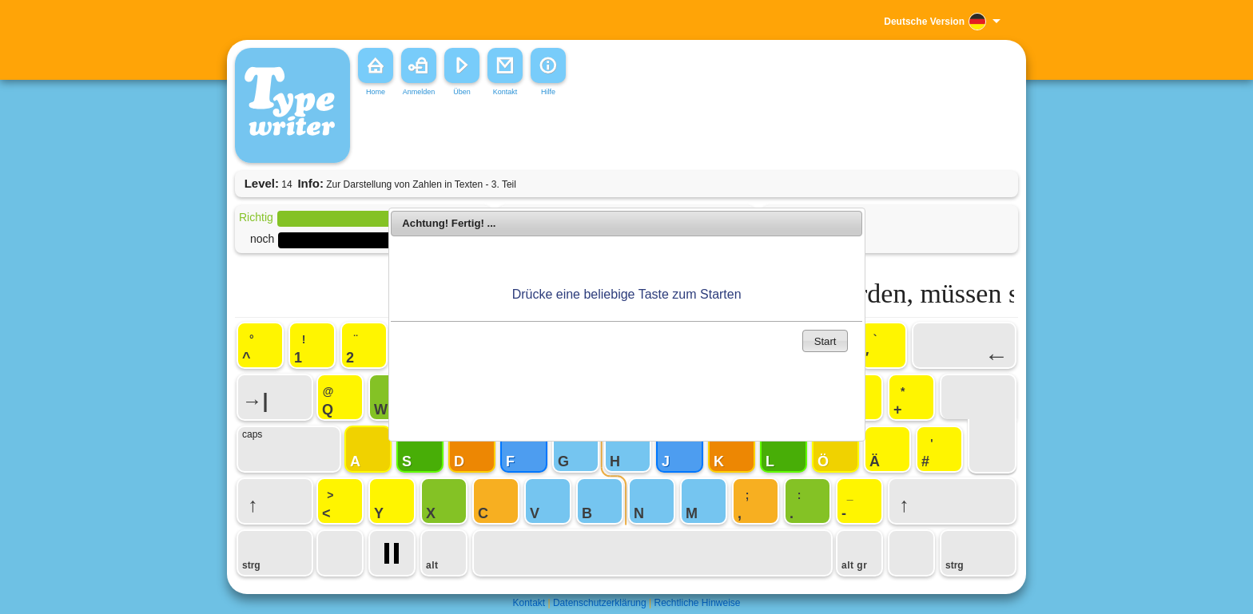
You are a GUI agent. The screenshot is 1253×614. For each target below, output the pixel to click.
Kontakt (528, 602)
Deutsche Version (924, 21)
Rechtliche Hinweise (697, 602)
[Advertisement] (597, 135)
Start (825, 341)
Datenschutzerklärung (599, 602)
